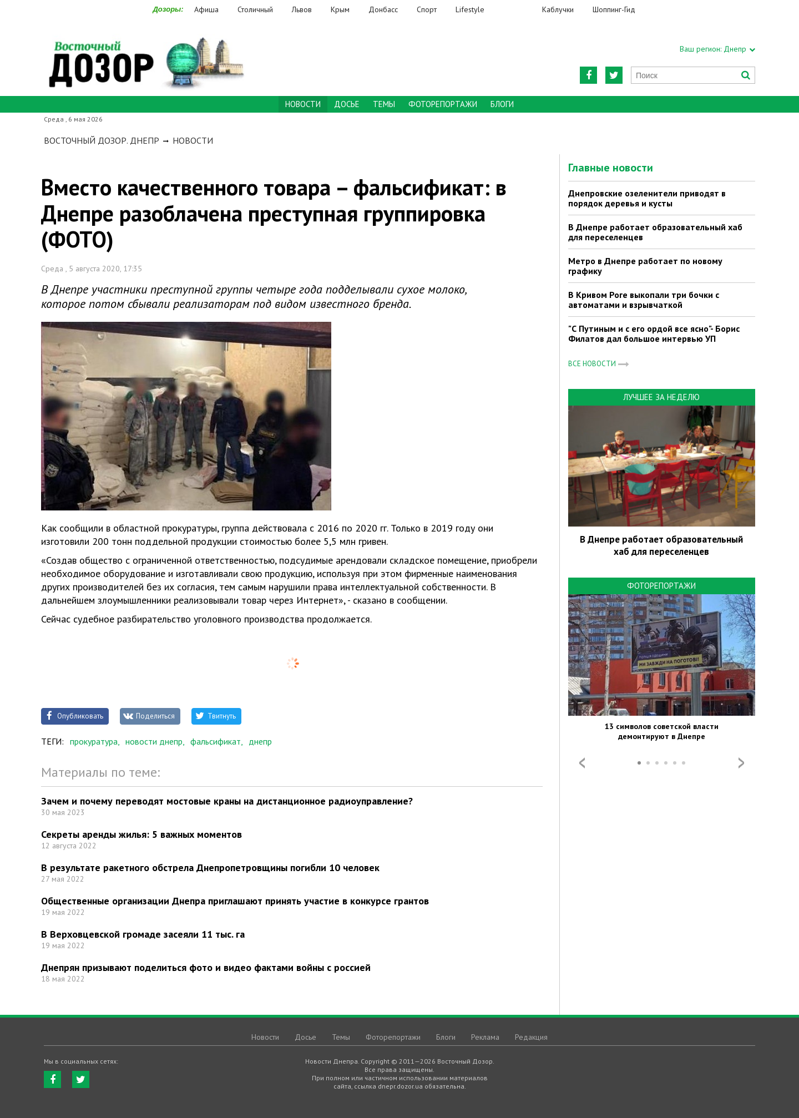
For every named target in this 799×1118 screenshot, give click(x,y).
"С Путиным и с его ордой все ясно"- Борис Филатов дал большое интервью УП (654, 333)
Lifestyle (470, 9)
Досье (347, 104)
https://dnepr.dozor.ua (145, 56)
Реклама (485, 1037)
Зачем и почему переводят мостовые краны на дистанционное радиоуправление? (227, 801)
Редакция (531, 1037)
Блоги (502, 104)
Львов (302, 9)
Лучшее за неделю (661, 397)
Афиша (206, 9)
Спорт (427, 9)
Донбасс (383, 9)
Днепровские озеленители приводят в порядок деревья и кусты (647, 198)
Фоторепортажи (442, 104)
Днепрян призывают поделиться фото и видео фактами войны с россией (206, 967)
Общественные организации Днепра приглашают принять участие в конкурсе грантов (235, 900)
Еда (518, 9)
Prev (582, 762)
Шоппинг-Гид (614, 9)
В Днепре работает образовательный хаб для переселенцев (655, 231)
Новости (193, 140)
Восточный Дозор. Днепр (101, 140)
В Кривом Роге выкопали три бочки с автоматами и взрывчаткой (643, 299)
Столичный (255, 9)
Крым (340, 9)
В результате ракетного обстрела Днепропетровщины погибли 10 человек (210, 867)
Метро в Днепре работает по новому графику (645, 265)
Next (741, 762)
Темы (384, 104)
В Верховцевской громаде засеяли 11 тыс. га (143, 934)
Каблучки (558, 9)
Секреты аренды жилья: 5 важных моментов (141, 834)
